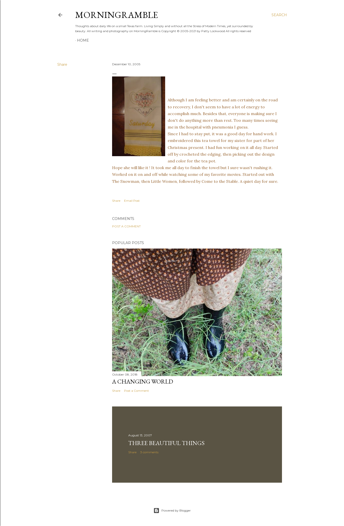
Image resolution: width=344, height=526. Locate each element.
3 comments (149, 452)
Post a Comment (126, 226)
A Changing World (142, 381)
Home (83, 40)
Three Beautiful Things (166, 443)
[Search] (279, 15)
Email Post (132, 200)
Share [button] (62, 64)
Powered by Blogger (172, 511)
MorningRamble (116, 15)
